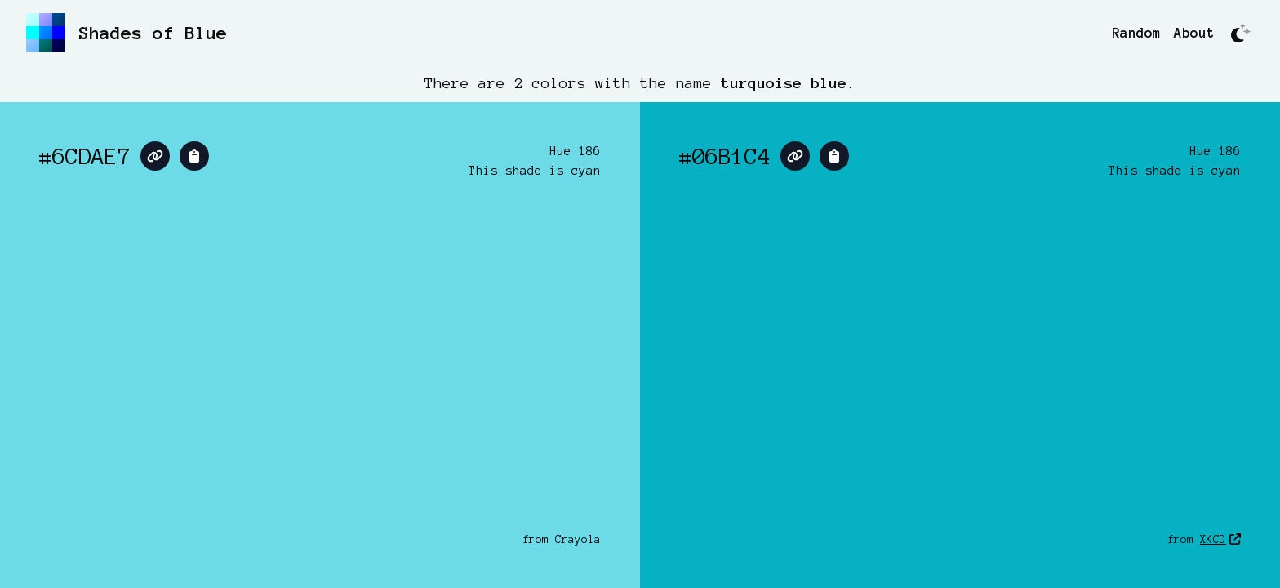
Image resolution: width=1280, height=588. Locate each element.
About (1194, 32)
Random (1136, 32)
